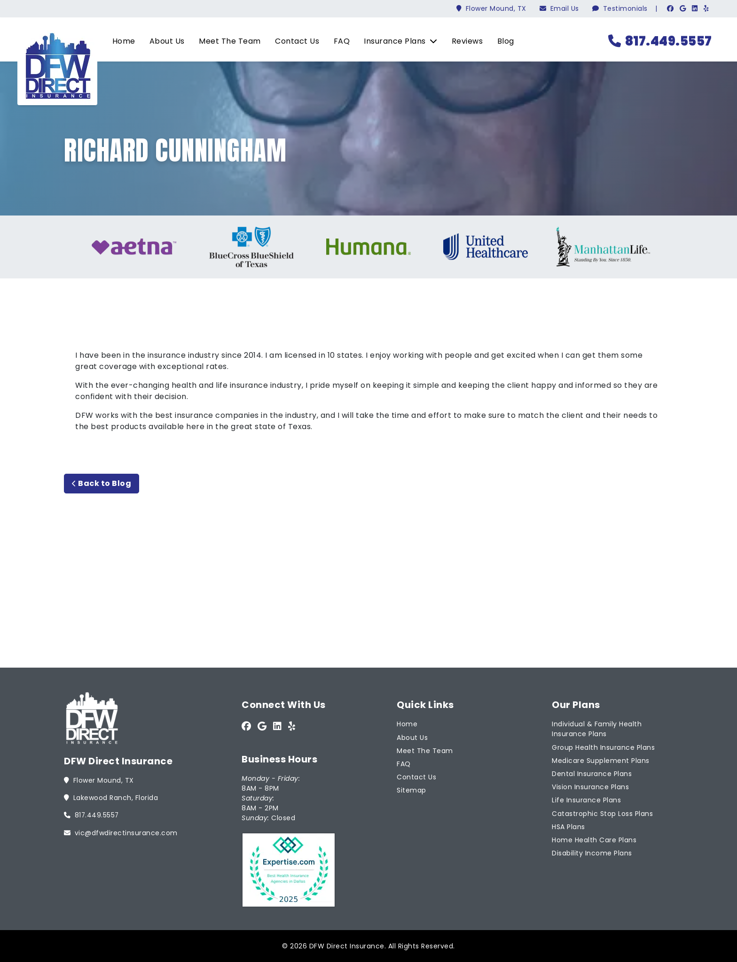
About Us (163, 41)
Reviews (464, 41)
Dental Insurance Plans (592, 773)
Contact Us (294, 41)
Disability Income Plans (592, 852)
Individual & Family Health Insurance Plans (597, 728)
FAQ (338, 41)
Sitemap (411, 789)
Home (120, 41)
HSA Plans (568, 826)
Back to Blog (101, 483)
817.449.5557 (659, 41)
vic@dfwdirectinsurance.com (121, 832)
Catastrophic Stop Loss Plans (602, 812)
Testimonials (620, 8)
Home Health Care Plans (594, 839)
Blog (502, 41)
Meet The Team (227, 41)
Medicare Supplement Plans (601, 759)
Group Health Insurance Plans (603, 746)
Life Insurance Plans (586, 799)
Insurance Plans (397, 41)
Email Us (559, 8)
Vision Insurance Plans (590, 786)
